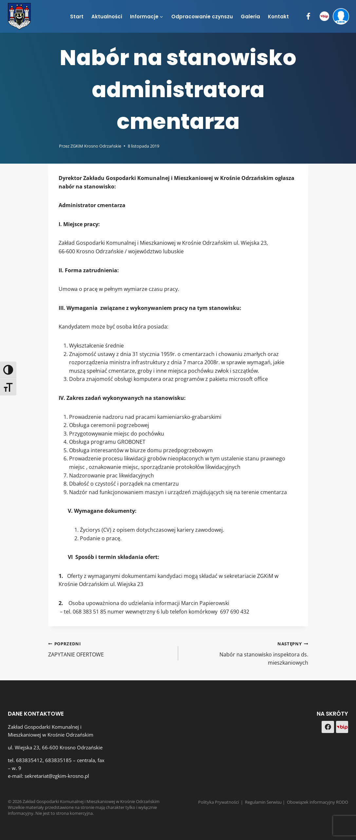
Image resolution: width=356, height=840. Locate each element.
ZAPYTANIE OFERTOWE (110, 648)
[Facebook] (308, 16)
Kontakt (278, 16)
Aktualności (106, 16)
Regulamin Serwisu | (266, 802)
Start (77, 16)
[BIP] (324, 16)
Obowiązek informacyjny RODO (317, 802)
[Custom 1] (342, 727)
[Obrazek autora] (52, 146)
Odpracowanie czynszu (202, 16)
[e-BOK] (340, 16)
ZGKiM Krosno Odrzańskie (95, 146)
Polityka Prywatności (218, 802)
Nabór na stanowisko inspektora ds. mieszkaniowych (245, 652)
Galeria (250, 16)
